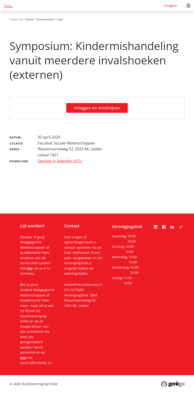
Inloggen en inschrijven (97, 107)
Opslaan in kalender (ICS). (60, 160)
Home (29, 19)
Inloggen (170, 5)
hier (30, 268)
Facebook (164, 227)
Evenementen (45, 19)
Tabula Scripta (181, 227)
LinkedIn (172, 227)
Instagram (155, 227)
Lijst (60, 19)
